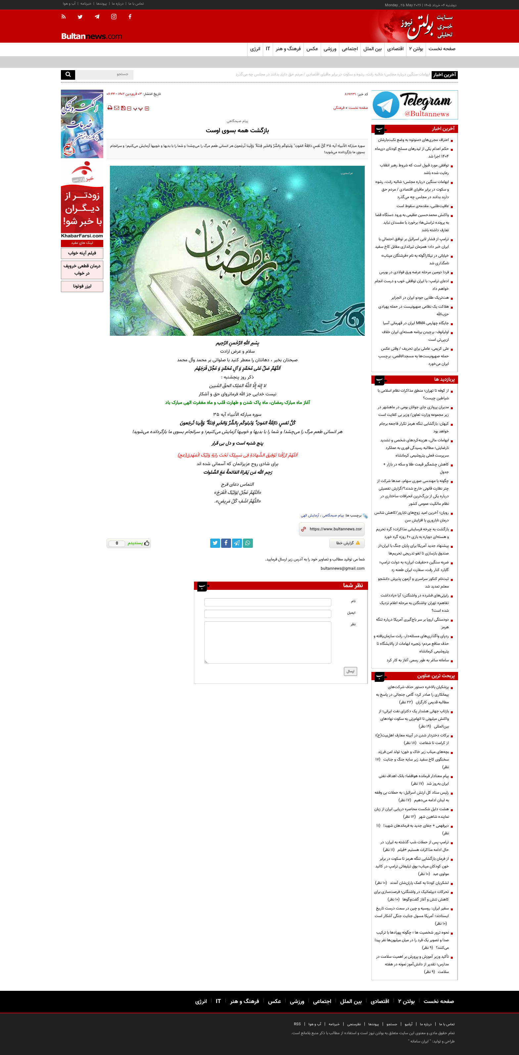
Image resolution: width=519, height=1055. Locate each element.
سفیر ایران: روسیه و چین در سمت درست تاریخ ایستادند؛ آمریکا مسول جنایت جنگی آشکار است (412, 916)
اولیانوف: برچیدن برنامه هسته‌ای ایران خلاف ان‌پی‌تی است (415, 336)
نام (353, 601)
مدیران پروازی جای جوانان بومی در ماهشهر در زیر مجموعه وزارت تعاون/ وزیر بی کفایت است (413, 411)
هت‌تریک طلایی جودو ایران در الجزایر (420, 298)
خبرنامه (85, 4)
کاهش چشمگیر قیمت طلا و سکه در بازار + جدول (416, 468)
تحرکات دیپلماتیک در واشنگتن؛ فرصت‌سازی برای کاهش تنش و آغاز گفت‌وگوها (411, 895)
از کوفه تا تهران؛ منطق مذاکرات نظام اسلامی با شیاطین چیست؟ (413, 394)
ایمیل (351, 613)
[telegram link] (237, 543)
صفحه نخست (442, 49)
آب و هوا (69, 4)
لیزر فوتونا (82, 286)
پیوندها (101, 4)
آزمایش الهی (310, 515)
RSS (297, 1024)
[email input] (267, 614)
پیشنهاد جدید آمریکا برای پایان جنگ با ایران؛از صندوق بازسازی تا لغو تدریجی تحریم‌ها (413, 549)
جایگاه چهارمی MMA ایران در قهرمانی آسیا (416, 323)
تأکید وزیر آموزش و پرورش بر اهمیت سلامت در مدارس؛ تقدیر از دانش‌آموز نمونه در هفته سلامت (412, 964)
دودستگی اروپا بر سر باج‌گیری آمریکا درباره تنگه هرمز (412, 623)
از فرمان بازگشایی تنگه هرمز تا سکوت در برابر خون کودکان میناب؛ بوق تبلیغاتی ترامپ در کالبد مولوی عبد (412, 866)
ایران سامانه (419, 1041)
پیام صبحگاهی (333, 515)
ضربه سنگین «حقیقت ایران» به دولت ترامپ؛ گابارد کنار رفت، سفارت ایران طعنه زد (414, 566)
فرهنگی (339, 108)
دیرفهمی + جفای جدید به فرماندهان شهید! (412, 829)
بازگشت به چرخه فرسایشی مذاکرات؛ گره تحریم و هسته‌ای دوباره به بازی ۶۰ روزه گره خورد (412, 533)
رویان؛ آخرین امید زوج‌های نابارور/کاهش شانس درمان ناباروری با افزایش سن (411, 516)
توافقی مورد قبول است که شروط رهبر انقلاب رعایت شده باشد (414, 169)
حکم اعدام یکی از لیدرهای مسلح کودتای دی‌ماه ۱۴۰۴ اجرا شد (412, 152)
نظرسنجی (354, 1024)
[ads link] (414, 105)
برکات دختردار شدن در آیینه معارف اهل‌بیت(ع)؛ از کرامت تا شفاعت (412, 739)
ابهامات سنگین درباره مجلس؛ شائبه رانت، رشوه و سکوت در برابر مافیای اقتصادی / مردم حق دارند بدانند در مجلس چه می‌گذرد (333, 74)
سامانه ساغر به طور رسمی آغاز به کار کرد (418, 660)
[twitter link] (215, 543)
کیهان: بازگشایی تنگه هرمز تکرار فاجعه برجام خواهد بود (414, 427)
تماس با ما (136, 4)
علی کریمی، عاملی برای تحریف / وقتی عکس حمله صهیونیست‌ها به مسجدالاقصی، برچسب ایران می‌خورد (413, 356)
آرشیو (408, 1024)
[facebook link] (226, 543)
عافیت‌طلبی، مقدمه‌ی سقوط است (423, 206)
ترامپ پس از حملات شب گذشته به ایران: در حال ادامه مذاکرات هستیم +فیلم (414, 846)
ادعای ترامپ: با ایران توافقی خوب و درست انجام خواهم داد (412, 285)
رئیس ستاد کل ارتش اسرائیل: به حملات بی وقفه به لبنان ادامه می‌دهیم (412, 796)
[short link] (335, 529)
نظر (353, 624)
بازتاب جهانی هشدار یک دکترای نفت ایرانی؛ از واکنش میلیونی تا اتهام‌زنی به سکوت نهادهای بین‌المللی (414, 718)
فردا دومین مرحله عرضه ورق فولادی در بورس (414, 272)
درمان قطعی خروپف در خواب (82, 270)
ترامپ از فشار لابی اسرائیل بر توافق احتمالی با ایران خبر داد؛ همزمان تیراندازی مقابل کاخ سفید (412, 243)
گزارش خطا (348, 543)
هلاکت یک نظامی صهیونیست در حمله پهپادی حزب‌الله (413, 310)
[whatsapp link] (248, 543)
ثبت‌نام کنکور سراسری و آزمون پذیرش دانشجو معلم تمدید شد (413, 583)
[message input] (267, 642)
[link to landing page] (425, 26)
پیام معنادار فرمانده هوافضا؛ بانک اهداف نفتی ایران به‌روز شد (414, 780)
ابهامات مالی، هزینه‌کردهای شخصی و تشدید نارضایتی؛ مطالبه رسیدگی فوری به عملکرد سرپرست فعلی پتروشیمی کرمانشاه (414, 448)
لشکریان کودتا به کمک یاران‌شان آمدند (412, 883)
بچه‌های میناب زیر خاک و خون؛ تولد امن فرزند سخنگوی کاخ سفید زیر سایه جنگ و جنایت (412, 759)
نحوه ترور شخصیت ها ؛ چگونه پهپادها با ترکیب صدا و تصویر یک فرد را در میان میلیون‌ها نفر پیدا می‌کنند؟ (412, 940)
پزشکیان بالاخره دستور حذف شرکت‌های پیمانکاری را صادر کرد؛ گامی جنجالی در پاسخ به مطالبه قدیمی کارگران (412, 694)
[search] (68, 75)
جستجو (392, 1024)
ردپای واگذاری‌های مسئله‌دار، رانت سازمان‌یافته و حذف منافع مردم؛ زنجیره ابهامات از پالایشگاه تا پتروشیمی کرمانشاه (411, 643)
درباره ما (117, 4)
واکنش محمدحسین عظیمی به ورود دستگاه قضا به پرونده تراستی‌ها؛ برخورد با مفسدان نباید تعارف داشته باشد (412, 222)
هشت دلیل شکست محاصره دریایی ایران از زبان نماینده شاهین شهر (411, 813)
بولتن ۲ (416, 49)
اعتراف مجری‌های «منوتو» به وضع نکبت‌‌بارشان (413, 140)
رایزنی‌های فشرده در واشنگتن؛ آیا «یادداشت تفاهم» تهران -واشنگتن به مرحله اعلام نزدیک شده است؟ (414, 603)
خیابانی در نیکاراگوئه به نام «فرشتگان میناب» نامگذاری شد (415, 259)
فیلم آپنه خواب (82, 253)
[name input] (267, 602)
